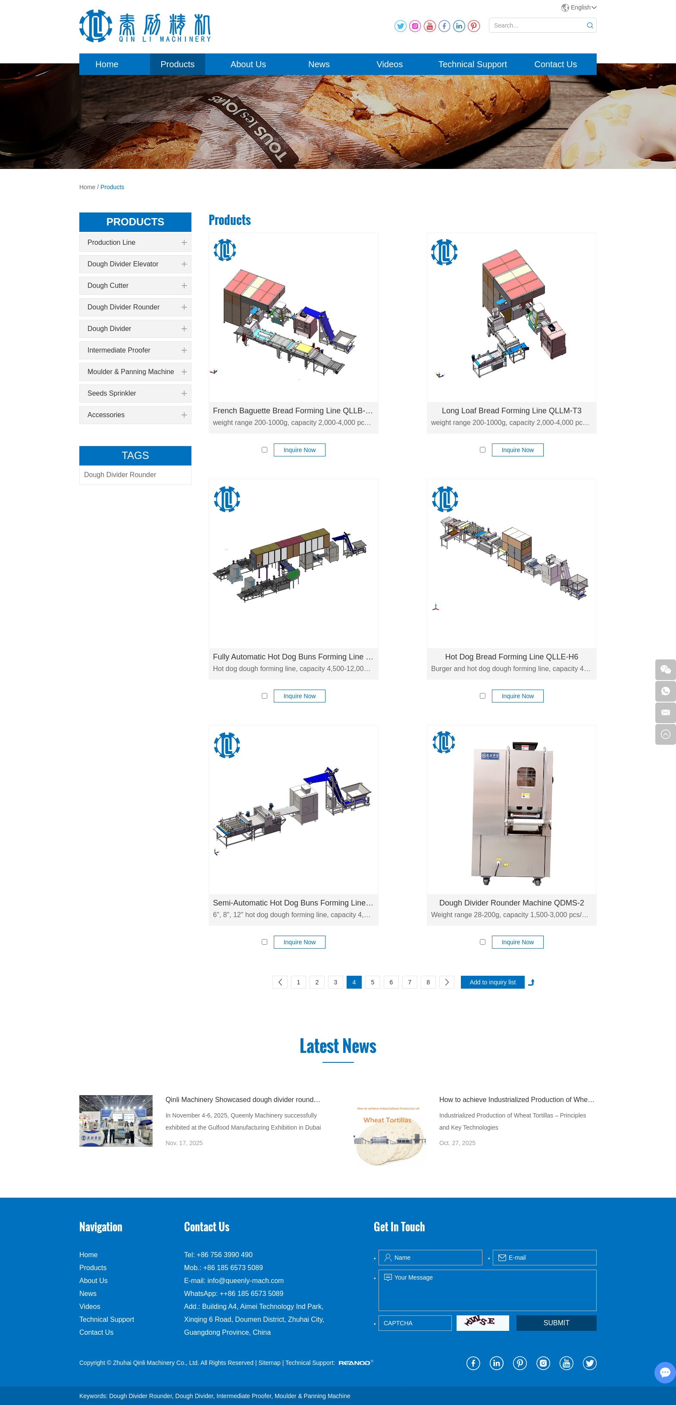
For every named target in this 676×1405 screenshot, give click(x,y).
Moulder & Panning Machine (137, 372)
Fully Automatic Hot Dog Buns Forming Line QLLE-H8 (293, 657)
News (319, 64)
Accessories (137, 415)
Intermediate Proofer (137, 350)
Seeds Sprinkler (137, 393)
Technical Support (472, 64)
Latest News (338, 1046)
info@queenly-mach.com (245, 1280)
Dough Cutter (137, 285)
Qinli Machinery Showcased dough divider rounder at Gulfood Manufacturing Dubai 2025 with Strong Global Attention (244, 1099)
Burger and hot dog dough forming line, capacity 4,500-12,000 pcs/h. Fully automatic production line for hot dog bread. (511, 668)
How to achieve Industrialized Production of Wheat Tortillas (518, 1099)
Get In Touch (399, 1226)
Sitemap (269, 1362)
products (135, 222)
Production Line (137, 242)
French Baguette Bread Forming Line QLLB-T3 (293, 410)
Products (178, 64)
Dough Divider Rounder (137, 307)
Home (106, 64)
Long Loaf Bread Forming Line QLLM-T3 (512, 410)
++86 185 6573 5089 (252, 1293)
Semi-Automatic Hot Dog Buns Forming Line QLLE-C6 (293, 903)
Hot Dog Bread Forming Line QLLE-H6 (511, 657)
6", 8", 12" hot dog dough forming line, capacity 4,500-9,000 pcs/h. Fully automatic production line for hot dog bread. (293, 914)
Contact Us (556, 64)
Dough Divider (137, 329)
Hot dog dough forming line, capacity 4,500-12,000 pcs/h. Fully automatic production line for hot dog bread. (293, 668)
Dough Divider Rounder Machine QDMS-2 (511, 903)
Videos (390, 64)
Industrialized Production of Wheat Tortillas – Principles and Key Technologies (512, 1121)
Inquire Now (300, 449)
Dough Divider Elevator (137, 264)
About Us (248, 64)
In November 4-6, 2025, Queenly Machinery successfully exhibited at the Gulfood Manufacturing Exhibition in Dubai (243, 1121)
